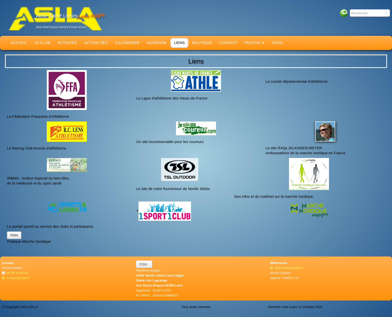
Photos (255, 42)
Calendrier (127, 42)
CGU (144, 264)
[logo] (55, 18)
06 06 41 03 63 (17, 273)
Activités (67, 42)
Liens (179, 42)
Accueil (19, 42)
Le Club (42, 42)
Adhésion (156, 42)
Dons (277, 42)
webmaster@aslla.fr (287, 268)
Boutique (202, 42)
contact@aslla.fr (16, 278)
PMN (14, 235)
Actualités (96, 42)
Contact (228, 42)
